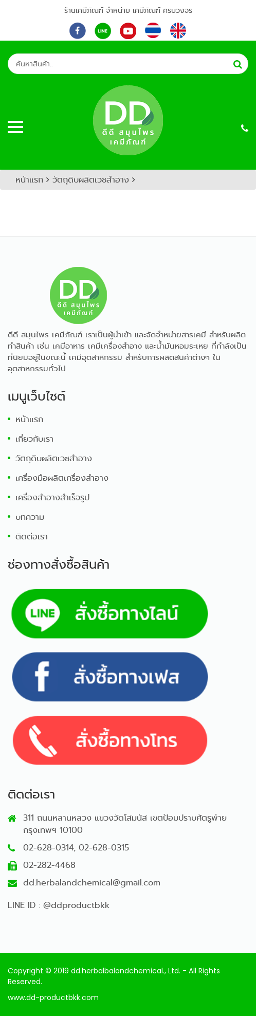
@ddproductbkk (76, 905)
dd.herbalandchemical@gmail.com (91, 882)
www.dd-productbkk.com (53, 997)
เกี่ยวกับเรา (34, 439)
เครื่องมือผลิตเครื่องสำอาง (61, 478)
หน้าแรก (29, 180)
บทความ (29, 517)
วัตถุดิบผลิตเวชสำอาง (90, 180)
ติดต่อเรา (31, 536)
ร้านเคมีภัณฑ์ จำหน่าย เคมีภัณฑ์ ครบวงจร (128, 10)
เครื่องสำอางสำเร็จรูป (52, 497)
